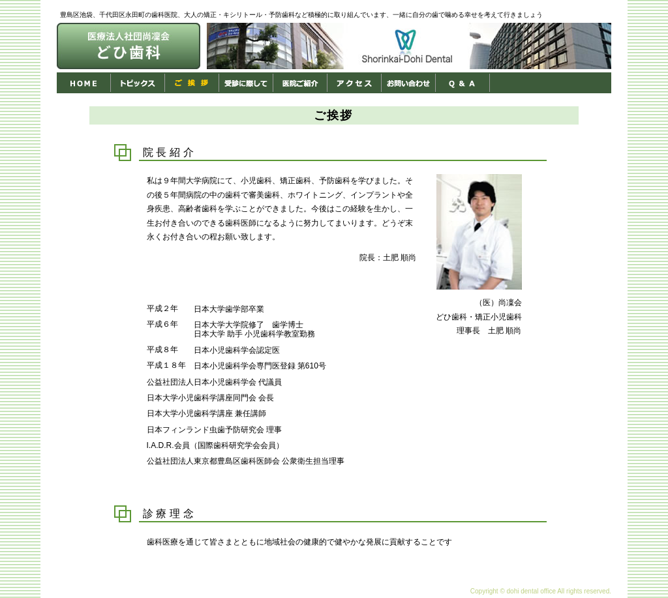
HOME (84, 83)
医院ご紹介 (300, 83)
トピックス (138, 83)
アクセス (354, 83)
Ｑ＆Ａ (463, 83)
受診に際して (246, 83)
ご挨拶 (192, 83)
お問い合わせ (409, 83)
